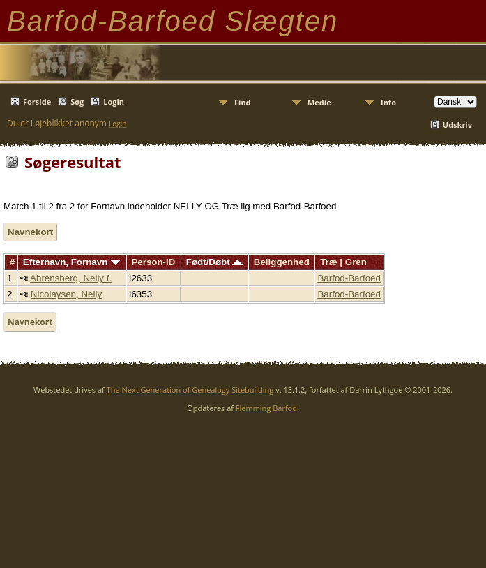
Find (242, 102)
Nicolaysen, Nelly (66, 294)
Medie (319, 102)
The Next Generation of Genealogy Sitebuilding (190, 389)
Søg (77, 101)
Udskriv (457, 124)
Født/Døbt (214, 262)
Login (113, 101)
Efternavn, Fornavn (72, 262)
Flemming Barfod (266, 408)
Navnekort (30, 232)
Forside (37, 101)
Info (388, 102)
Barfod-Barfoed (348, 278)
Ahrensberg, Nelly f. (71, 278)
